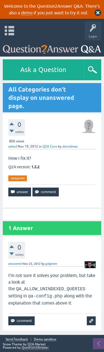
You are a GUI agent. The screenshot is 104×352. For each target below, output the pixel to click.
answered (15, 263)
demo (26, 12)
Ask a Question (43, 69)
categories (18, 178)
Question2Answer (35, 348)
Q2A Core (49, 146)
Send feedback (17, 339)
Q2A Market (36, 344)
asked (12, 146)
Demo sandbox (45, 339)
